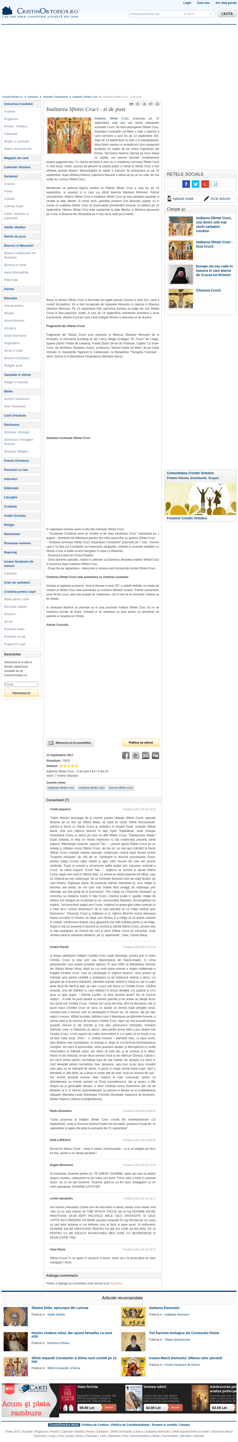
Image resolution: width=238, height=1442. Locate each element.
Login (187, 3)
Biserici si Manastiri (19, 245)
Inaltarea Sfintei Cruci (85, 96)
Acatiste (9, 111)
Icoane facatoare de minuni (18, 564)
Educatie (10, 298)
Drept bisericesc (15, 335)
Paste (8, 191)
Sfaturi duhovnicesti (17, 149)
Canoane (10, 573)
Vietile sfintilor (15, 227)
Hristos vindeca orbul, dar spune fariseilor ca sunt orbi (71, 1334)
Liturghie (11, 497)
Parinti (9, 289)
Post (125, 1436)
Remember (12, 534)
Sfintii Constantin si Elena (63, 1368)
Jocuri (8, 621)
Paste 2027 (12, 1431)
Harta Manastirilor (16, 272)
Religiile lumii (13, 365)
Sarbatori (32, 96)
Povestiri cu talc (16, 470)
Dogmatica (11, 343)
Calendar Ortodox (17, 167)
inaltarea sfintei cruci (61, 787)
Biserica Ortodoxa (16, 358)
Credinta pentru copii (20, 591)
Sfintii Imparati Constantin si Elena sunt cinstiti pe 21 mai (73, 1359)
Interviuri (11, 479)
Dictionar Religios (16, 451)
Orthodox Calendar (192, 1436)
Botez (80, 1436)
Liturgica (10, 328)
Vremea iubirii (154, 1387)
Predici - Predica (15, 126)
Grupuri (213, 478)
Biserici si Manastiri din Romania (20, 255)
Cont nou (203, 3)
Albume (183, 478)
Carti (103, 1436)
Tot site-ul (189, 14)
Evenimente (198, 478)
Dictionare (12, 424)
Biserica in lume (15, 265)
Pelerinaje (11, 280)
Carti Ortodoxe (15, 415)
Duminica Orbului (58, 1343)
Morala (9, 313)
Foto (61, 1436)
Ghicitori (10, 614)
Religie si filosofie (16, 382)
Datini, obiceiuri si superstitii (16, 216)
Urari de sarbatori (17, 582)
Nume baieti (169, 1436)
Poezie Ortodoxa (16, 460)
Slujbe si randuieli (16, 141)
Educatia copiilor (15, 606)
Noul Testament (15, 406)
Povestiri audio (14, 629)
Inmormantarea (140, 1436)
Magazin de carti (16, 158)
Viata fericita (87, 1387)
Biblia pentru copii (16, 599)
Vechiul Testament (16, 399)
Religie (9, 525)
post (124, 611)
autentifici (116, 1283)
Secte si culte (13, 350)
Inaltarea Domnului (164, 1308)
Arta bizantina (13, 305)
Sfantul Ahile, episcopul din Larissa (59, 1308)
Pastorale (10, 134)
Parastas (91, 1436)
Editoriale (11, 488)
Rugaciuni (11, 119)
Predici (54, 1431)
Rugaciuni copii (14, 644)
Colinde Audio (13, 206)
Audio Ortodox (15, 515)
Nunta (70, 1436)
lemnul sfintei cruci (121, 787)
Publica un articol (141, 742)
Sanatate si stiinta (17, 374)
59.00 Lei (87, 1408)
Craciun (9, 184)
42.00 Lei (153, 1408)
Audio (52, 1436)
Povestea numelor (17, 543)
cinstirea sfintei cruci (92, 787)
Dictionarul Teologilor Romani (18, 442)
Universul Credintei (18, 104)
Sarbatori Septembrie (55, 96)
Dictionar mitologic (17, 432)
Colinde (9, 199)
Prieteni (172, 478)
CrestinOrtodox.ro (12, 96)
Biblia (8, 391)
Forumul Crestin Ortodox (187, 518)
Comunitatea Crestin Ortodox (190, 473)
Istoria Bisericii (14, 320)
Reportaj (10, 552)
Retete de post (15, 236)
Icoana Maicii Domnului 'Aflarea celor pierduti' (186, 1358)
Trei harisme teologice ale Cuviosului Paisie (184, 1333)
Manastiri (114, 1436)
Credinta (10, 506)
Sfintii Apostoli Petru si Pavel (190, 1431)
